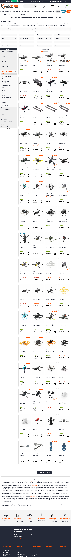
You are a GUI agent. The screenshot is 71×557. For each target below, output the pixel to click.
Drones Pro (15, 11)
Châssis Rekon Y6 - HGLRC (63, 168)
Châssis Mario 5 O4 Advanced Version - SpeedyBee (37, 272)
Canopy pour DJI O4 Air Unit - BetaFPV (64, 402)
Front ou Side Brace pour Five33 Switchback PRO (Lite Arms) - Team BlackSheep (37, 454)
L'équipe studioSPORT (6, 549)
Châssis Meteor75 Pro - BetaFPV (63, 298)
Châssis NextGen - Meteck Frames (63, 194)
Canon (47, 555)
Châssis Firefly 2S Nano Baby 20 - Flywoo (24, 350)
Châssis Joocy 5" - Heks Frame (24, 402)
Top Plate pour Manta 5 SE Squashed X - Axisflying (49, 454)
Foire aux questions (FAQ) (36, 551)
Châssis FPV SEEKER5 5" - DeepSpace (37, 376)
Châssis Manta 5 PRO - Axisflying (50, 90)
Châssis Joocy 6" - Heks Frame (37, 402)
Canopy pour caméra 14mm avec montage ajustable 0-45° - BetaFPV (25, 428)
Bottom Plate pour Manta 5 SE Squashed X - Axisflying (63, 454)
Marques (58, 11)
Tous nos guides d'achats (36, 554)
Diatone (67, 29)
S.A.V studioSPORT (21, 554)
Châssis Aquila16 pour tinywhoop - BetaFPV (37, 324)
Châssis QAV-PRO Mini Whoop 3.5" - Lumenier (24, 90)
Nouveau (63, 11)
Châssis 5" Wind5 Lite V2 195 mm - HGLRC (63, 246)
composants (50, 27)
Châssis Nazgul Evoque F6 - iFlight (50, 324)
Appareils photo (28, 11)
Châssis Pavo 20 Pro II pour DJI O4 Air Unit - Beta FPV (51, 220)
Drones (2, 11)
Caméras (21, 11)
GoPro (47, 551)
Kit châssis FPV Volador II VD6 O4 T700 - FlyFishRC (50, 142)
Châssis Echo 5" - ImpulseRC (37, 142)
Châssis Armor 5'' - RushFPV (24, 168)
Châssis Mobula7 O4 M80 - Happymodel (51, 376)
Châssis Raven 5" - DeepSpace (37, 428)
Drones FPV (8, 11)
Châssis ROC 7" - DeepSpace (37, 220)
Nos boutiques (6, 552)
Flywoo (63, 29)
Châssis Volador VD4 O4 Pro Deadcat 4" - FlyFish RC (37, 246)
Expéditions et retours (20, 551)
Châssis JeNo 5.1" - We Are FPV (63, 272)
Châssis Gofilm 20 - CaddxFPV (64, 350)
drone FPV (31, 24)
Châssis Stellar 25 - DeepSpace (24, 220)
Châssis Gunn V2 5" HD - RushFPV (37, 168)
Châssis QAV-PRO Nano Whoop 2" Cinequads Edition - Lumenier (64, 142)
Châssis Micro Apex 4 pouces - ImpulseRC (63, 428)
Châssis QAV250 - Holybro (63, 376)
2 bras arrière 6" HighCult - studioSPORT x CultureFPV (36, 116)
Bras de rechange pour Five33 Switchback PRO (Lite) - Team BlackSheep (24, 454)
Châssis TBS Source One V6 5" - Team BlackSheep (37, 298)
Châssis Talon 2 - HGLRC (37, 350)
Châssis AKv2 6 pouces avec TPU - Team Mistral (63, 64)
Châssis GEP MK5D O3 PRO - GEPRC (63, 324)
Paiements (20, 549)
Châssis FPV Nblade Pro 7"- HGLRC (24, 298)
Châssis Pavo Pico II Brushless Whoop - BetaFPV (64, 220)
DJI (53, 11)
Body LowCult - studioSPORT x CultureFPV (36, 90)
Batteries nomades (47, 11)
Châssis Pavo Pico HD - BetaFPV (24, 324)
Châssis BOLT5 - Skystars (23, 376)
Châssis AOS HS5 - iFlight (50, 428)
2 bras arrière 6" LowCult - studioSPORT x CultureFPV (63, 116)
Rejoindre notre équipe (6, 555)
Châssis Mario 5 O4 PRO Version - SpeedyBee (24, 272)
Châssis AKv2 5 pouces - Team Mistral (23, 64)
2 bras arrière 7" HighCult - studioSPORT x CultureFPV (49, 116)
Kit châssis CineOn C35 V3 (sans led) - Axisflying (50, 350)
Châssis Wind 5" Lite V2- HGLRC (37, 194)
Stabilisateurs (37, 11)
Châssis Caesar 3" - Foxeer (24, 194)
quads (32, 481)
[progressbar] (44, 51)
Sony (47, 553)
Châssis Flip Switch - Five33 (64, 90)
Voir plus (35, 31)
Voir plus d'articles (44, 473)
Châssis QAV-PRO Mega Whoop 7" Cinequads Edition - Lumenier (24, 142)
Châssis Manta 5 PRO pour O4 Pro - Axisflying (24, 116)
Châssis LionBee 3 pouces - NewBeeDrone (24, 246)
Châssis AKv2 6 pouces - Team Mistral (36, 64)
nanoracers (34, 485)
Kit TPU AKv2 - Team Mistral (50, 402)
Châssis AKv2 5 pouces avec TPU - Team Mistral (50, 64)
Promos (69, 11)
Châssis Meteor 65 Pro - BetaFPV (50, 272)
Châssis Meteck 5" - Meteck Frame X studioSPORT (50, 168)
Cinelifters (32, 496)
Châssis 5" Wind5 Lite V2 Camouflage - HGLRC (51, 246)
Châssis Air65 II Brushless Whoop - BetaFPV (50, 194)
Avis (41, 145)
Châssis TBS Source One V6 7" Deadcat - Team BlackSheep (51, 298)
